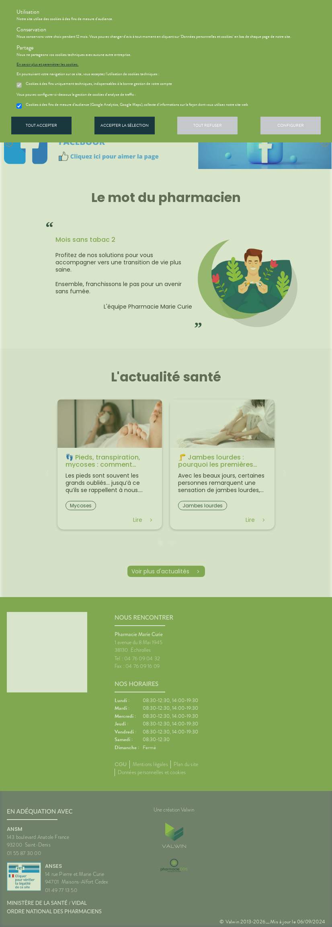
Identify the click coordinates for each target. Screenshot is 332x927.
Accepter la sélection (124, 125)
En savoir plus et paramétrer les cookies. (47, 64)
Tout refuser (207, 125)
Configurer (290, 125)
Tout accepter (41, 125)
